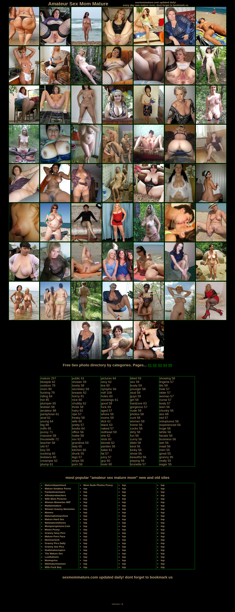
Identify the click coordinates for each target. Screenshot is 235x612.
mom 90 (46, 389)
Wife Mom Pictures (56, 498)
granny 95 (166, 457)
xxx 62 (76, 439)
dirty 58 (135, 432)
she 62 (105, 435)
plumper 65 (48, 403)
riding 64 (46, 396)
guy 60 (105, 460)
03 (160, 365)
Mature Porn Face (55, 536)
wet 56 (164, 442)
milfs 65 (45, 428)
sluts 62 (106, 439)
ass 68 (164, 414)
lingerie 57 (166, 382)
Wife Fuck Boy (53, 567)
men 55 (164, 450)
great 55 (165, 453)
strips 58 (78, 460)
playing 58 (137, 460)
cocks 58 (136, 428)
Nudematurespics (55, 550)
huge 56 (165, 428)
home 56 (136, 425)
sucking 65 (47, 453)
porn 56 (77, 464)
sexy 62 (106, 382)
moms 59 (107, 417)
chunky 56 (166, 410)
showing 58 (167, 378)
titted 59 (135, 378)
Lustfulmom (52, 557)
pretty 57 (78, 425)
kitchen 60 (79, 450)
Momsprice (51, 560)
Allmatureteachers (55, 495)
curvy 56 (136, 439)
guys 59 (135, 396)
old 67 (44, 446)
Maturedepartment (55, 485)
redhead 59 (109, 432)
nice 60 (77, 399)
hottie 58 (78, 435)
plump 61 (46, 464)
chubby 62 (79, 403)
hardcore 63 (138, 403)
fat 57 (105, 453)
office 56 (78, 432)
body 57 (165, 403)
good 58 (106, 403)
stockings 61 (109, 399)
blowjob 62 (47, 382)
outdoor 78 (47, 385)
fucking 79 (47, 392)
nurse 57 (165, 399)
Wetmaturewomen (55, 563)
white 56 (165, 432)
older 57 (165, 392)
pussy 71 (46, 432)
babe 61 (106, 450)
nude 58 (135, 410)
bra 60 (105, 385)
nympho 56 (108, 389)
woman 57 (166, 396)
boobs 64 (78, 428)
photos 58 (137, 414)
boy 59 (45, 450)
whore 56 (107, 414)
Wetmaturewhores (55, 522)
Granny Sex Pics (54, 546)
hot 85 (44, 399)
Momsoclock (52, 539)
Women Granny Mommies (60, 509)
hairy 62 (77, 410)
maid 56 (165, 446)
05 (170, 365)
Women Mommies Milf (57, 502)
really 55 (165, 460)
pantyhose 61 (49, 414)
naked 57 (107, 428)
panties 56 (108, 446)
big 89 (44, 425)
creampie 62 (49, 460)
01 (150, 365)
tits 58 (163, 385)
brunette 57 (138, 464)
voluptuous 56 (169, 421)
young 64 (46, 421)
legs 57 (77, 457)
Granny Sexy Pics (55, 533)
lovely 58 (78, 385)
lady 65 (77, 446)
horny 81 (78, 396)
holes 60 (107, 396)
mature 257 (48, 378)
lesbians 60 (48, 457)
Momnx (49, 512)
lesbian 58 (47, 407)
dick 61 (106, 421)
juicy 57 (106, 457)
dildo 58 (135, 442)
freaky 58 (78, 417)
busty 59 (136, 385)
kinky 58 (136, 450)
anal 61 (45, 417)
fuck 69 (106, 407)
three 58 (77, 407)
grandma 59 (80, 442)
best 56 (135, 446)
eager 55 (165, 464)
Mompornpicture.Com (57, 526)
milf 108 (106, 392)
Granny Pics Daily (55, 543)
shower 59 (79, 382)
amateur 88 (48, 410)
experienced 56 (170, 425)
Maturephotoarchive (56, 515)
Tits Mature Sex (54, 553)
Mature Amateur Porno (58, 488)
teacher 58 (47, 442)
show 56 (136, 453)
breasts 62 (79, 392)
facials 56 (165, 435)
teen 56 (164, 407)
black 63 (106, 425)
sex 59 (134, 382)
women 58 (137, 421)
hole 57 (164, 389)
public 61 (78, 378)
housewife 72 (49, 439)
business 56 (167, 439)
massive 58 (48, 435)
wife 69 (77, 421)
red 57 (163, 417)
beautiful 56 (138, 457)
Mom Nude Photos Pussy (98, 485)
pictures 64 (108, 378)
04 (165, 365)
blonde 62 (107, 442)
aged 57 (106, 410)
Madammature (53, 505)
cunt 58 (135, 417)
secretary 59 (80, 389)
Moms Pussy (52, 529)
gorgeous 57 (139, 407)
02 (155, 365)
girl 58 (134, 399)
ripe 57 (76, 414)
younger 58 (138, 389)
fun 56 (134, 435)
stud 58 (135, 392)
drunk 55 (78, 453)
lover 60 (106, 464)
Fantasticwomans (55, 492)
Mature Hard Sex (54, 519)
